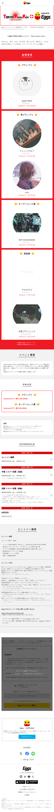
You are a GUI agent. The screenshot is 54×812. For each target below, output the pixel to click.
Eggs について (27, 786)
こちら (28, 619)
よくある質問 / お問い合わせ (27, 789)
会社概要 (27, 795)
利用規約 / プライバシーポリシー (27, 792)
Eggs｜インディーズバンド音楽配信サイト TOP (14, 27)
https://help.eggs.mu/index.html (12, 613)
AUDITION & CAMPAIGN (37, 27)
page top (28, 759)
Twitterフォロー (27, 737)
